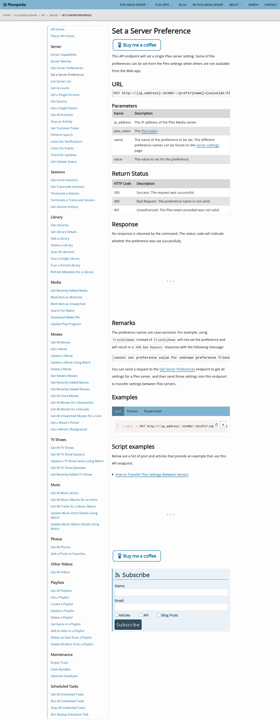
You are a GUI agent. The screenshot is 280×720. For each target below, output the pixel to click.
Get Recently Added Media (69, 290)
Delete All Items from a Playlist (72, 644)
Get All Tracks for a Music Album (73, 506)
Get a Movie (59, 349)
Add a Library (60, 238)
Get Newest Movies (64, 376)
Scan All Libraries (63, 252)
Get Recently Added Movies (70, 382)
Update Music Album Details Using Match (75, 526)
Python (132, 411)
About (234, 5)
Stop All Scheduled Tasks (68, 708)
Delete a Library (62, 245)
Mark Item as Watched (66, 297)
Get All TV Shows (62, 448)
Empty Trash (60, 663)
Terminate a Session (65, 193)
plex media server (25, 15)
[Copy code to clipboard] (216, 425)
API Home (58, 29)
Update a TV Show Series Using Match (77, 461)
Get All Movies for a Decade (70, 409)
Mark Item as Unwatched (68, 304)
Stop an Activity (61, 121)
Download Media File (65, 317)
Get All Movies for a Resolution (72, 402)
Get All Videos (60, 572)
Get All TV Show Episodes (68, 468)
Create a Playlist (62, 604)
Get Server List (61, 81)
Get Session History (64, 207)
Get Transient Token (65, 128)
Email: (119, 600)
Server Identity (61, 61)
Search (253, 5)
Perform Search (62, 135)
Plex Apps (162, 5)
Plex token (149, 131)
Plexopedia (16, 4)
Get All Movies (61, 342)
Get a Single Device (64, 108)
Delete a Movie (61, 369)
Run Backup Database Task (70, 714)
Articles (124, 615)
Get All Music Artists (65, 493)
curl (118, 411)
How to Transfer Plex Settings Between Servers (152, 474)
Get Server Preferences (177, 369)
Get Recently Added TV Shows (72, 474)
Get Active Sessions (64, 180)
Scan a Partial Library (65, 265)
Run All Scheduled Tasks (68, 701)
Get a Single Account (65, 95)
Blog (183, 5)
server (53, 15)
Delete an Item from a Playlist (71, 637)
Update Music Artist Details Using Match (74, 515)
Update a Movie (62, 356)
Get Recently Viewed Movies (70, 389)
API (145, 615)
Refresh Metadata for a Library (72, 272)
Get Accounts (60, 88)
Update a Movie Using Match (71, 362)
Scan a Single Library (65, 259)
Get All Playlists (61, 591)
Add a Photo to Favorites (68, 554)
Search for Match (63, 311)
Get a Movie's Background (69, 429)
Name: (120, 585)
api (43, 15)
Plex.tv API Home (63, 36)
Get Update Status (64, 162)
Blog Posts (169, 615)
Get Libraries (60, 225)
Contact (271, 5)
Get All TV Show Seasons (68, 454)
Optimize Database (64, 676)
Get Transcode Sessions (68, 187)
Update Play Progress (66, 324)
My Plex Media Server (208, 5)
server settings (207, 145)
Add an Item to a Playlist (68, 631)
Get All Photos (61, 547)
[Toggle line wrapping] (223, 425)
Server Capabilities (64, 55)
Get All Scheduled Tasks (67, 694)
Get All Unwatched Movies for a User (76, 416)
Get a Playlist (60, 597)
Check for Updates (64, 155)
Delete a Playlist (62, 617)
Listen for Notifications (67, 142)
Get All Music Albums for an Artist (74, 500)
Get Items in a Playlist (66, 624)
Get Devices (59, 101)
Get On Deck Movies (65, 396)
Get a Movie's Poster (65, 423)
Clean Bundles (61, 669)
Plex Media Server (132, 5)
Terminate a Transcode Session (73, 200)
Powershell (152, 411)
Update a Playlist (62, 611)
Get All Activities (62, 115)
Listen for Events (62, 148)
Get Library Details (64, 232)
